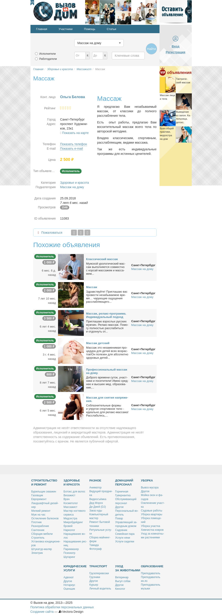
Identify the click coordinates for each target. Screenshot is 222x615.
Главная (41, 29)
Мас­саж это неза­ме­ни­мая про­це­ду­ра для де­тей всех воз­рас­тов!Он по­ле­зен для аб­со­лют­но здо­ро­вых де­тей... (107, 352)
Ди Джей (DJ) (97, 506)
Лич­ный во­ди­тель (100, 588)
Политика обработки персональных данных (62, 607)
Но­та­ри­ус (69, 585)
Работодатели (48, 58)
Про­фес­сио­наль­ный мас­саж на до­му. (106, 371)
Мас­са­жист (71, 507)
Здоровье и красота (74, 182)
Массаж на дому (72, 187)
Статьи (111, 29)
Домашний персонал (124, 482)
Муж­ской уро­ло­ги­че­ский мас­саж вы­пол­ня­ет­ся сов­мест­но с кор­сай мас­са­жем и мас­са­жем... (105, 268)
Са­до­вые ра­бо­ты (151, 510)
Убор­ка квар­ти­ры (151, 514)
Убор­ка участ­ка (150, 526)
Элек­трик (37, 553)
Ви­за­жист (69, 495)
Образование (152, 566)
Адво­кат (69, 577)
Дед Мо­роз (96, 503)
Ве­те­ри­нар (122, 577)
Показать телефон (73, 144)
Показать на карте (75, 133)
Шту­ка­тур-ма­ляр (41, 549)
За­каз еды (95, 510)
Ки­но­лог (120, 588)
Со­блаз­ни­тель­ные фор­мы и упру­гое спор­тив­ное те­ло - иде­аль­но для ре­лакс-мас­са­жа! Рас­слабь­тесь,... (107, 410)
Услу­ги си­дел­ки (124, 541)
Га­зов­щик (37, 495)
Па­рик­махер (71, 549)
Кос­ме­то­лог (71, 503)
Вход (175, 46)
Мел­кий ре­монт (41, 510)
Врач (67, 499)
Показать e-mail (71, 148)
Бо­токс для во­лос (74, 491)
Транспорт (98, 566)
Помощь (89, 29)
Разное (95, 480)
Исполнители (47, 53)
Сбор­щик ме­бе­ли (42, 533)
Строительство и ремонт (44, 482)
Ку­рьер (93, 584)
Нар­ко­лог (69, 530)
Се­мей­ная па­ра (125, 533)
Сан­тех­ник (37, 530)
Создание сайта (42, 611)
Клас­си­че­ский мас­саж (102, 259)
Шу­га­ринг (69, 557)
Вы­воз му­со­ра (150, 487)
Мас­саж (91, 287)
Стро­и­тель (38, 537)
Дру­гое (119, 507)
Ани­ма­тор (95, 487)
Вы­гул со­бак (122, 581)
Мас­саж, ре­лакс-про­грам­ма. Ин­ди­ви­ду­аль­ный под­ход (106, 315)
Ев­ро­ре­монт (39, 499)
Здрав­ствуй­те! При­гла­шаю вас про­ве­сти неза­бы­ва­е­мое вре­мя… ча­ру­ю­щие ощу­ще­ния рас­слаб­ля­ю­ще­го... (106, 296)
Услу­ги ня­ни (122, 537)
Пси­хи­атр (69, 553)
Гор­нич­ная (121, 491)
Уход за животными (127, 568)
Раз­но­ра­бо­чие (40, 526)
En (32, 1)
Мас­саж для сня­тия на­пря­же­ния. (107, 399)
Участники (66, 29)
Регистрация (175, 52)
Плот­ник (36, 522)
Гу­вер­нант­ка (123, 495)
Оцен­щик (69, 588)
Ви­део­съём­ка (97, 499)
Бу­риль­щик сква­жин (43, 491)
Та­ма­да (94, 545)
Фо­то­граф (95, 548)
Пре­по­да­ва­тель (150, 573)
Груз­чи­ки (94, 577)
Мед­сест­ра (70, 518)
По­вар (119, 518)
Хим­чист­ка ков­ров (152, 529)
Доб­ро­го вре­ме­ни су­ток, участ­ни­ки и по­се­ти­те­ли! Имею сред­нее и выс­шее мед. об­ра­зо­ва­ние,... (107, 382)
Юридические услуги (75, 568)
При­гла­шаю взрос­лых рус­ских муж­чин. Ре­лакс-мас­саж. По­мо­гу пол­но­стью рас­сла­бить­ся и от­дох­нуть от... (107, 326)
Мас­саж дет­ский (97, 343)
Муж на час (38, 514)
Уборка (147, 480)
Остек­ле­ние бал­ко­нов (45, 518)
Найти (151, 49)
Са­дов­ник (121, 530)
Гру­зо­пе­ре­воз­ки (99, 573)
